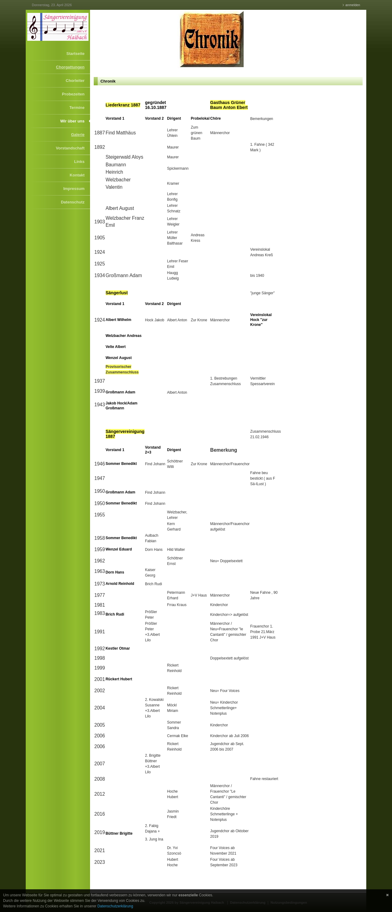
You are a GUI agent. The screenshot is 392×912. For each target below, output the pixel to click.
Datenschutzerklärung (115, 906)
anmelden (352, 5)
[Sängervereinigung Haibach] (58, 27)
